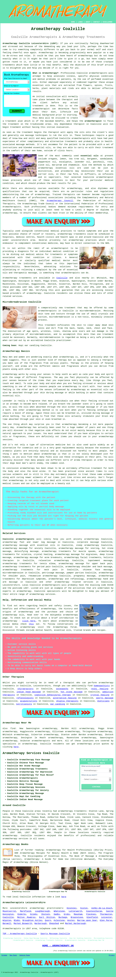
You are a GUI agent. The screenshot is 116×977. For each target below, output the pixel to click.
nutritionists (24, 704)
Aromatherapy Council (60, 201)
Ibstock (45, 914)
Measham (78, 914)
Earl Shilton (47, 917)
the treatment (11, 124)
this (31, 624)
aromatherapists (41, 741)
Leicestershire (11, 585)
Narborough (40, 923)
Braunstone (77, 917)
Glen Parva (106, 920)
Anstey (71, 920)
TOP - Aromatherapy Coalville (20, 934)
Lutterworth (75, 911)
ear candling (57, 704)
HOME (73, 22)
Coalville (61, 278)
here (16, 747)
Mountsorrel (9, 911)
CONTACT (96, 22)
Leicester (106, 917)
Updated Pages (24, 955)
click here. (29, 621)
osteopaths (62, 689)
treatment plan (14, 121)
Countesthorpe (94, 911)
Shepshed (54, 923)
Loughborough (42, 911)
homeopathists (102, 686)
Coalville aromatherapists (18, 539)
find (12, 728)
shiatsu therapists (67, 701)
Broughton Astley (32, 920)
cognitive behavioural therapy (53, 695)
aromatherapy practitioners (46, 908)
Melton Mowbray (26, 917)
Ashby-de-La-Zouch (101, 908)
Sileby (33, 914)
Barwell (7, 923)
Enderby (22, 914)
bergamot (92, 159)
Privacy (112, 955)
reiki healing (99, 689)
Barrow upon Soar (87, 920)
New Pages (13, 955)
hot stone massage (72, 692)
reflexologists (25, 698)
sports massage (104, 698)
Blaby (17, 920)
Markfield (25, 911)
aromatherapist (93, 121)
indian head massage (29, 692)
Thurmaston (106, 914)
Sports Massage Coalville (55, 934)
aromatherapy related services (74, 582)
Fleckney (91, 914)
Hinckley (71, 908)
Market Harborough (75, 923)
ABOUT (88, 22)
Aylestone (59, 920)
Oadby (57, 914)
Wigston (7, 920)
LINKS (80, 22)
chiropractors (25, 689)
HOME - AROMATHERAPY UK (58, 945)
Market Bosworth (23, 923)
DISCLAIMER (107, 22)
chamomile (73, 165)
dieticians (103, 701)
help (34, 68)
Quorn (48, 920)
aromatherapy (85, 56)
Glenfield (92, 917)
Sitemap (4, 955)
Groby (67, 914)
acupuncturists (28, 701)
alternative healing (64, 698)
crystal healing (100, 695)
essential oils (89, 156)
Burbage (63, 917)
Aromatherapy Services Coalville (31, 753)
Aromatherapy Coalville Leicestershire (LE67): (31, 43)
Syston (84, 908)
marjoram (57, 165)
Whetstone (59, 911)
